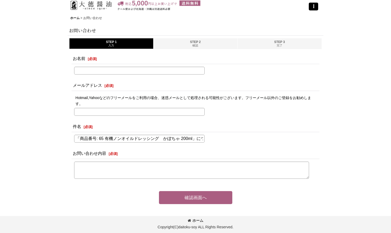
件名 (77, 126)
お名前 (79, 58)
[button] (313, 6)
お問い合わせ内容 (89, 153)
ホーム (195, 220)
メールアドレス (87, 85)
